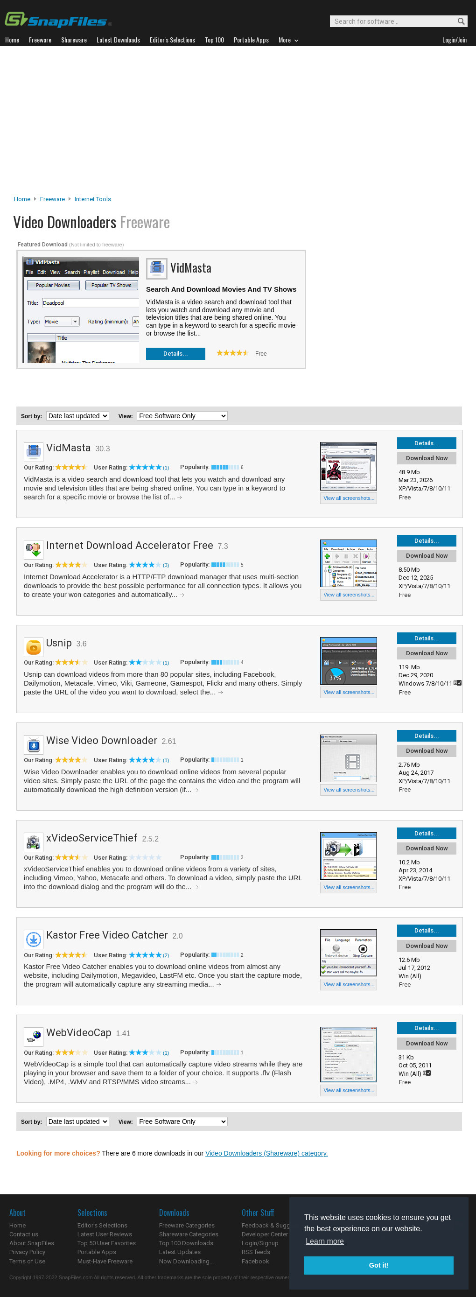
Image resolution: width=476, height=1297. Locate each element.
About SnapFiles (31, 1243)
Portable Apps (96, 1251)
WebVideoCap (79, 1032)
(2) (166, 955)
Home (22, 199)
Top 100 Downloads (186, 1243)
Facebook (255, 1261)
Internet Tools (93, 199)
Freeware (52, 199)
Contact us (23, 1234)
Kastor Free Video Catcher (107, 935)
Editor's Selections (102, 1225)
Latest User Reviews (104, 1234)
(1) (166, 467)
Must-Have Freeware (105, 1261)
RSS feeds (256, 1251)
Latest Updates (180, 1251)
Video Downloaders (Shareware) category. (266, 1153)
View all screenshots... (348, 498)
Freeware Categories (187, 1225)
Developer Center (265, 1234)
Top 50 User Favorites (106, 1243)
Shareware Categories (188, 1234)
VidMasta (68, 448)
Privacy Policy (27, 1251)
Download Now (427, 458)
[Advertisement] (238, 123)
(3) (166, 565)
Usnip (59, 643)
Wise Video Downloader (101, 740)
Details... (175, 353)
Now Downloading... (186, 1261)
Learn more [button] (325, 1241)
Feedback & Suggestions (276, 1225)
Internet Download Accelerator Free (129, 545)
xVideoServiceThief (92, 838)
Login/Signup (260, 1243)
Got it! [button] (379, 1265)
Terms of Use (27, 1261)
